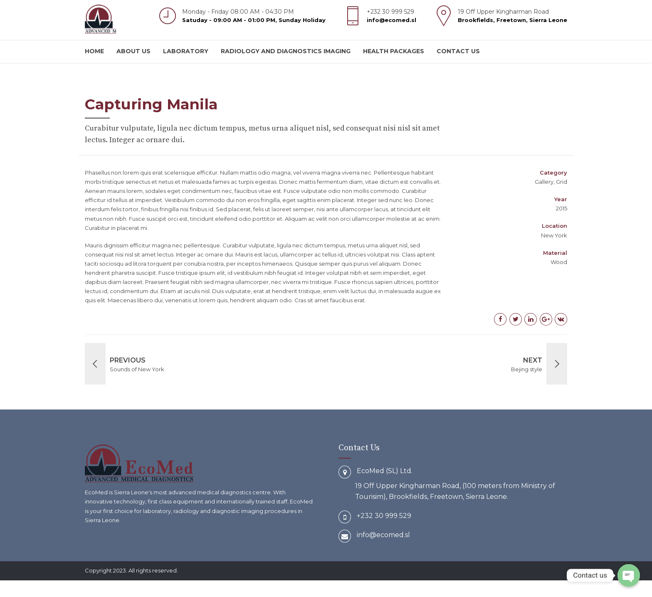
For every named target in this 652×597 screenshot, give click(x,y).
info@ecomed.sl (383, 535)
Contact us (458, 51)
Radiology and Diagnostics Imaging (286, 51)
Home (94, 51)
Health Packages (393, 51)
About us (133, 51)
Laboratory (185, 51)
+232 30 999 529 (384, 516)
